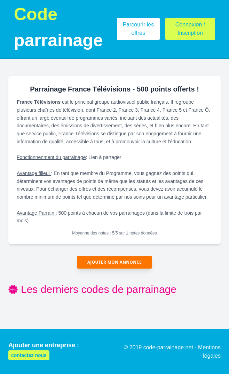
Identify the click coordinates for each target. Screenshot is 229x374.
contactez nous (29, 355)
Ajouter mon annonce (114, 262)
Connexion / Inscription (190, 29)
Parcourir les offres (138, 29)
